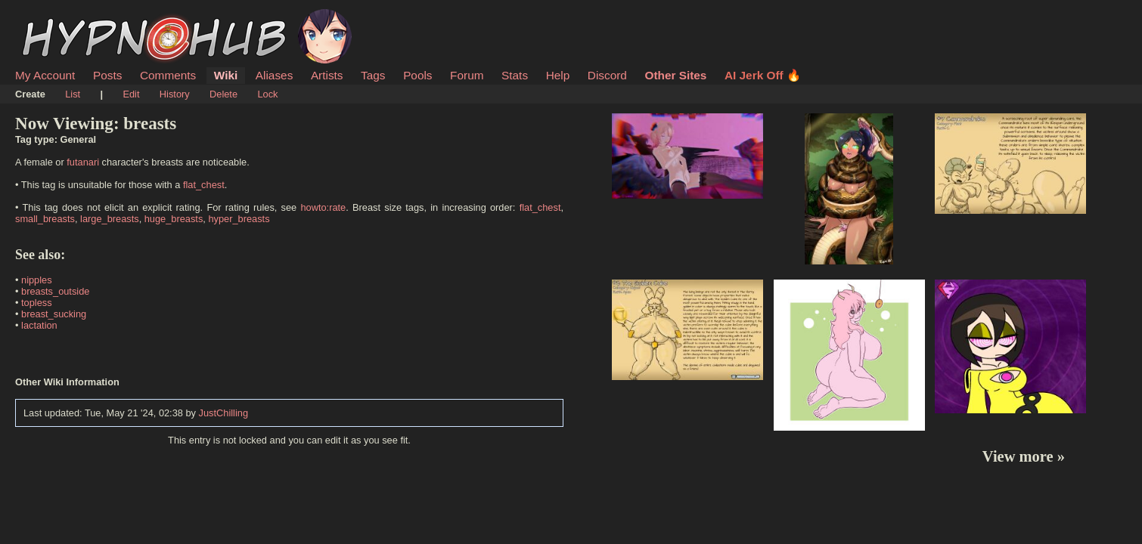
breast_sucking (53, 314)
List (72, 94)
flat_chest (204, 184)
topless (36, 302)
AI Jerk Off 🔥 (763, 75)
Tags (373, 75)
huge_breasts (173, 218)
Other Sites (675, 75)
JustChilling (223, 413)
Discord (607, 75)
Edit (131, 94)
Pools (417, 75)
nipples (36, 280)
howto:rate (323, 207)
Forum (466, 75)
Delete (223, 94)
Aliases (274, 75)
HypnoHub (56, 17)
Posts (107, 75)
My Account (45, 75)
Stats (514, 75)
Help (558, 75)
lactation (39, 325)
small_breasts (45, 218)
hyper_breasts (238, 218)
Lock (267, 94)
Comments (168, 75)
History (175, 94)
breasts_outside (55, 291)
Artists (327, 75)
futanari (83, 162)
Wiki (225, 75)
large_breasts (109, 218)
